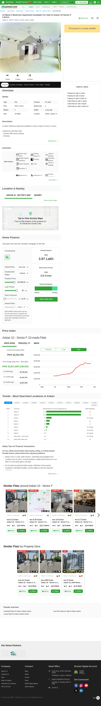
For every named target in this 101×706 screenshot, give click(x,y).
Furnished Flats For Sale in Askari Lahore (17, 611)
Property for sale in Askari (75, 96)
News (27, 674)
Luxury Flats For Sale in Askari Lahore (16, 614)
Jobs (2, 677)
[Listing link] (16, 512)
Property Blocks (23, 2)
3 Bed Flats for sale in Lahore (77, 101)
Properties (9, 2)
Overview (4, 85)
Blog (26, 671)
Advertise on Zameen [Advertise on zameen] (8, 683)
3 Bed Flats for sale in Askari (76, 104)
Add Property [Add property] (29, 686)
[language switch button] (91, 2)
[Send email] (11, 530)
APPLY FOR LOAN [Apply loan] (46, 299)
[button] (23, 267)
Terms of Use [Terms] (6, 686)
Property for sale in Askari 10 (76, 98)
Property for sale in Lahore (76, 93)
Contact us (5, 674)
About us (4, 671)
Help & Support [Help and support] (6, 680)
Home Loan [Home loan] (83, 18)
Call (21, 530)
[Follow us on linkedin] (81, 692)
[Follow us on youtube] (86, 687)
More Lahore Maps (50, 200)
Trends (47, 85)
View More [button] (53, 180)
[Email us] (61, 688)
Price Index (40, 85)
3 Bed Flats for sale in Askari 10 (77, 106)
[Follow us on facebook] (76, 687)
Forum (27, 677)
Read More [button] (53, 141)
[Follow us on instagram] (81, 687)
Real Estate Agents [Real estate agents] (31, 683)
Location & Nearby (16, 85)
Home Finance (29, 85)
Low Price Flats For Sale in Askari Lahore (67, 611)
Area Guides (37, 2)
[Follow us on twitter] (76, 692)
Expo (26, 680)
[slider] (14, 282)
